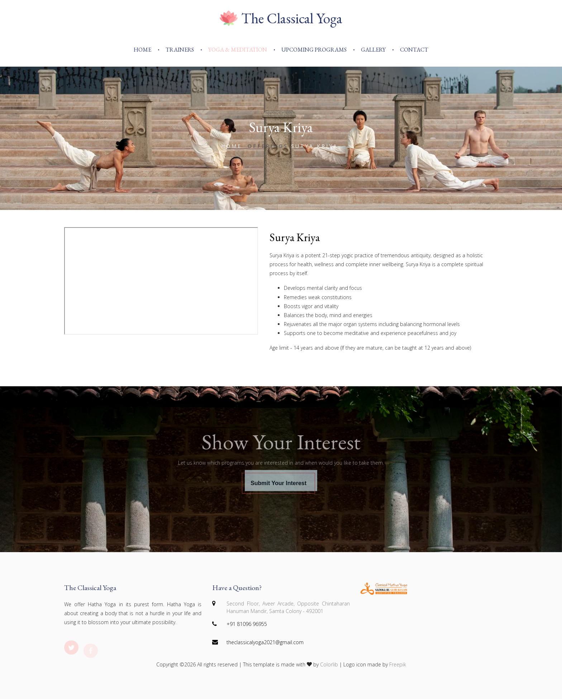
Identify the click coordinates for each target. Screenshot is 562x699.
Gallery (373, 49)
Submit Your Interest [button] (278, 490)
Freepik (397, 664)
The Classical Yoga (281, 18)
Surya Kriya (295, 237)
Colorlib (329, 664)
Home (142, 49)
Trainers (180, 49)
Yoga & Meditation (237, 49)
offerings (268, 146)
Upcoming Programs (314, 49)
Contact (414, 49)
